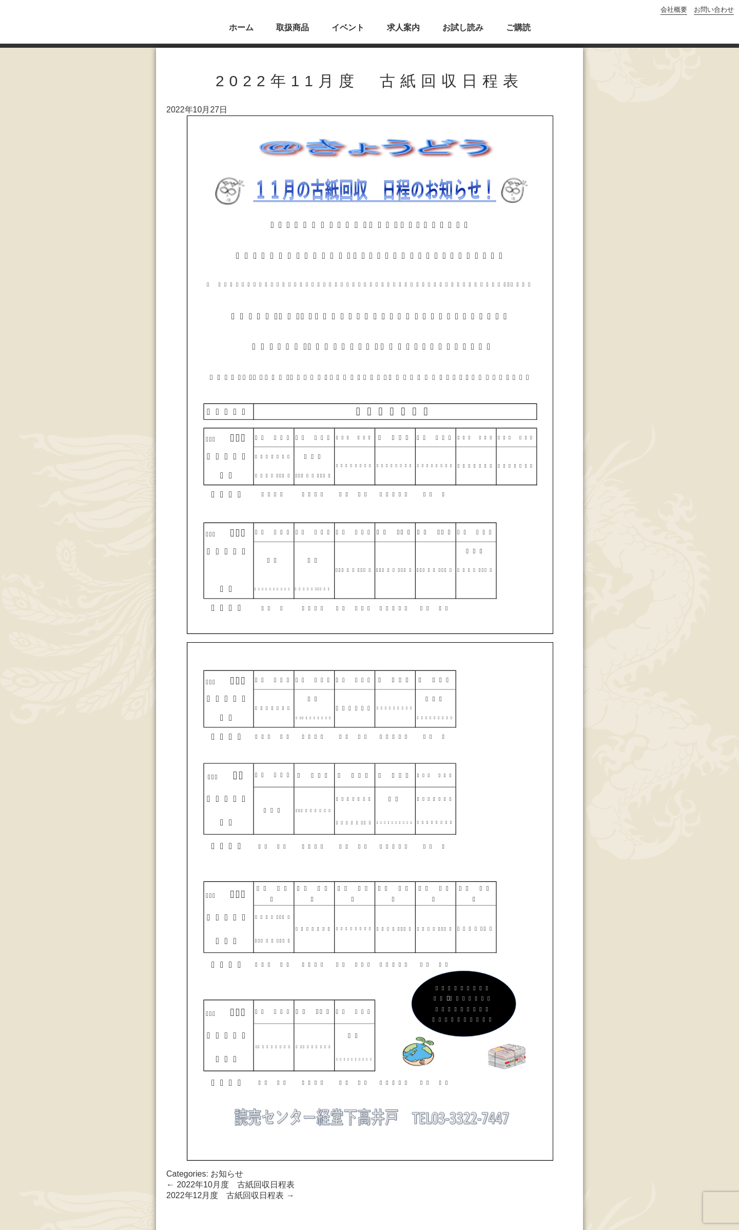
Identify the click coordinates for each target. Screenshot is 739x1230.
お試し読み (462, 27)
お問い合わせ (714, 9)
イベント (348, 27)
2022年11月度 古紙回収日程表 (369, 80)
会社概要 (673, 9)
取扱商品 (292, 27)
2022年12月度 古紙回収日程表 (230, 1195)
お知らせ (226, 1173)
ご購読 (518, 27)
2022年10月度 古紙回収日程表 (230, 1184)
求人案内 (403, 27)
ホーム (241, 27)
